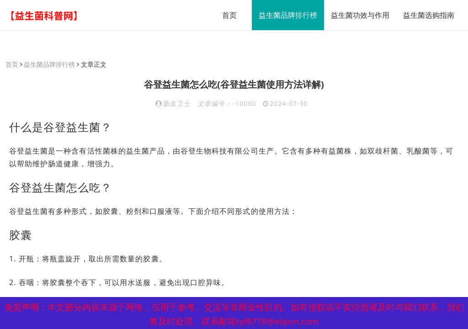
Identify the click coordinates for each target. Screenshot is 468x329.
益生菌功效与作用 (360, 15)
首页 (229, 15)
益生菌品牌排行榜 (288, 15)
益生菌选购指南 (428, 15)
